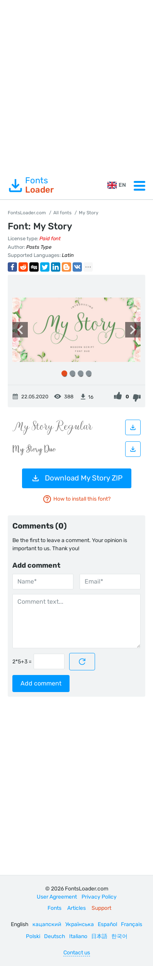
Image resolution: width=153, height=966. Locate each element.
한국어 (119, 936)
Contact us (76, 952)
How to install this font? (76, 499)
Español (107, 924)
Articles (76, 908)
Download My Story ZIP (76, 478)
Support (101, 908)
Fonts (31, 185)
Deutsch (54, 936)
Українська (79, 924)
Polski (33, 936)
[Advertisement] (76, 86)
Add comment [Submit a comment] (40, 683)
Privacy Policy (99, 897)
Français (131, 924)
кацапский (46, 924)
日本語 (99, 936)
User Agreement (57, 897)
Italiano (78, 936)
